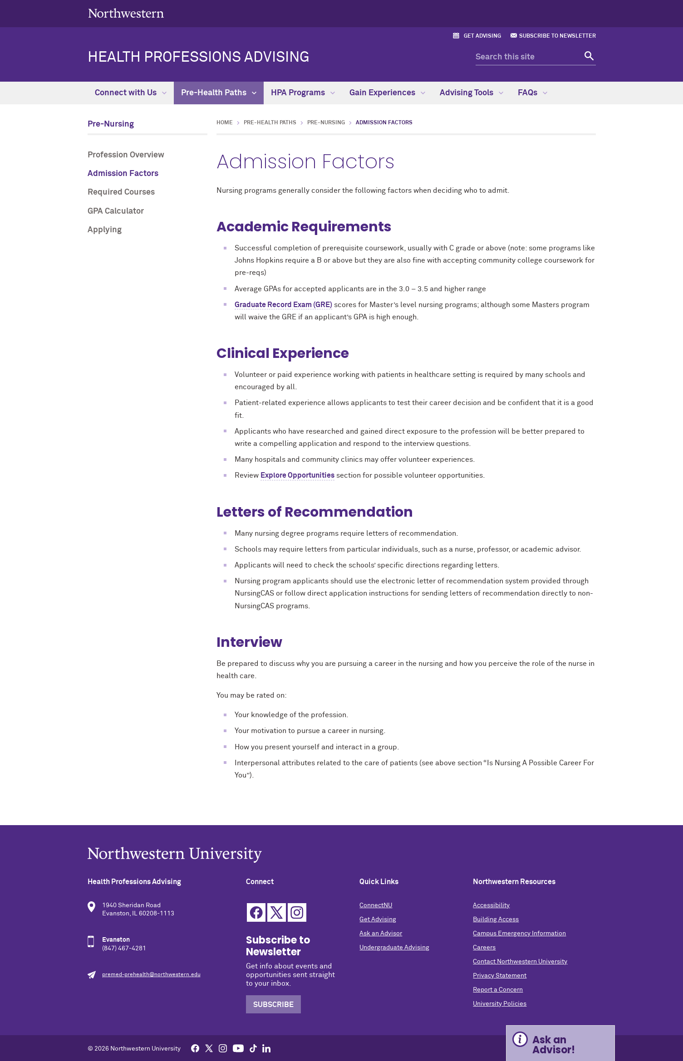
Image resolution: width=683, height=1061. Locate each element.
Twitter (276, 912)
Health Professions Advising (199, 57)
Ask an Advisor (380, 933)
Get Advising (482, 36)
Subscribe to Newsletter (557, 36)
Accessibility (491, 905)
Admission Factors (123, 174)
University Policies (499, 1004)
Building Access (496, 919)
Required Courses (121, 192)
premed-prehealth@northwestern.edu (151, 975)
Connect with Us (131, 93)
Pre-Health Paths (218, 93)
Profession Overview (126, 155)
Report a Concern (498, 990)
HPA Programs (303, 93)
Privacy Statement (499, 976)
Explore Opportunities (297, 475)
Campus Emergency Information (519, 933)
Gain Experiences (387, 93)
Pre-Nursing (111, 124)
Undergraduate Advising (394, 947)
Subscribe (273, 1004)
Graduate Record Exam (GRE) (283, 304)
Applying (105, 230)
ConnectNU (375, 905)
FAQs (532, 93)
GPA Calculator (116, 211)
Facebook (256, 912)
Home (224, 123)
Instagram (297, 912)
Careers (484, 947)
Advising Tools (471, 93)
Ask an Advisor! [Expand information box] (553, 1045)
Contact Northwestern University (520, 961)
